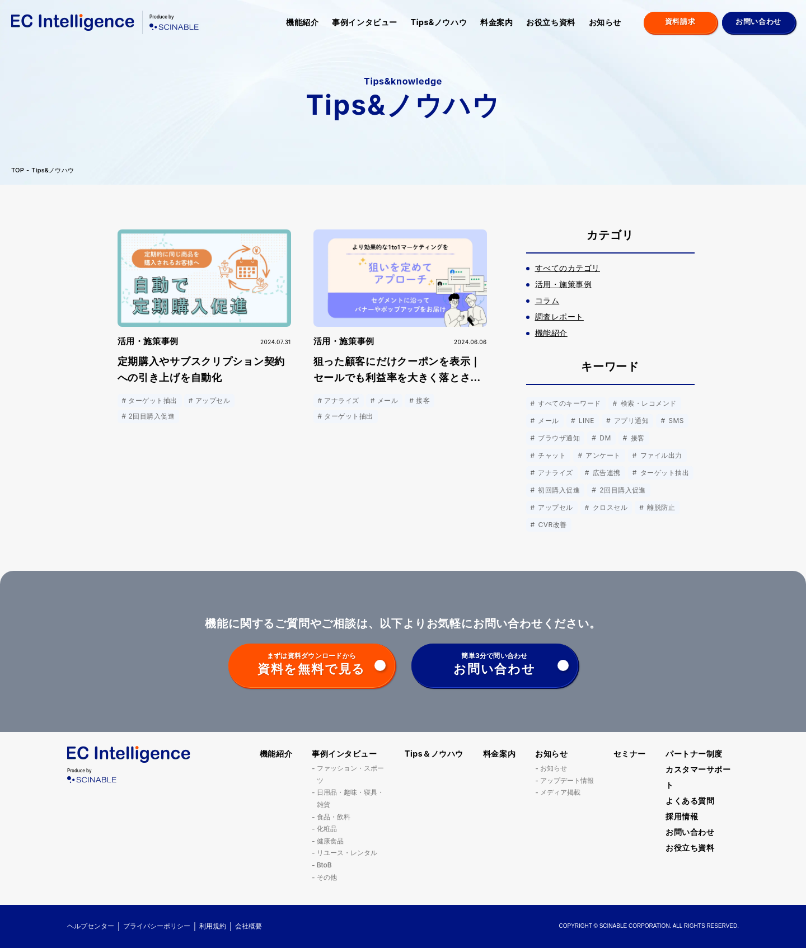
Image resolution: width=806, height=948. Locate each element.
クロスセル (609, 507)
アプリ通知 (630, 420)
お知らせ (605, 22)
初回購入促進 (558, 490)
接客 (637, 438)
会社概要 (248, 926)
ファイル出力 (660, 455)
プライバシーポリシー (156, 926)
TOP (17, 170)
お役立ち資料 (550, 22)
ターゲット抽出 (663, 472)
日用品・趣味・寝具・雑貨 (350, 798)
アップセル (554, 507)
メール (547, 420)
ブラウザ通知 (558, 438)
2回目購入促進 (621, 490)
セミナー (629, 753)
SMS (675, 420)
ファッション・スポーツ (350, 774)
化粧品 (327, 828)
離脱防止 (660, 507)
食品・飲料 (333, 817)
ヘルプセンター (90, 926)
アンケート (601, 455)
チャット (551, 455)
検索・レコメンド (647, 403)
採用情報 (682, 816)
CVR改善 (551, 524)
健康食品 (330, 841)
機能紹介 (302, 22)
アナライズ (554, 472)
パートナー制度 (694, 753)
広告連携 (606, 472)
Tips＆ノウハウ (434, 753)
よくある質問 (690, 800)
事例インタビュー (364, 22)
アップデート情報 (567, 780)
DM (604, 438)
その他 (327, 877)
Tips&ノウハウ (439, 22)
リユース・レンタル (347, 852)
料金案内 (496, 22)
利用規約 (212, 926)
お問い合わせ (690, 832)
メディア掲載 (560, 792)
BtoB (324, 865)
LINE (585, 420)
